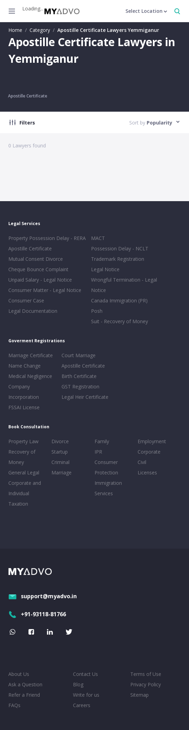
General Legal (23, 472)
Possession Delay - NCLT (119, 248)
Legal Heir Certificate (84, 397)
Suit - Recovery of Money (119, 321)
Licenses (147, 472)
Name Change (24, 365)
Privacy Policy (145, 684)
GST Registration (80, 386)
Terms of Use (145, 674)
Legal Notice (105, 269)
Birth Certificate (79, 376)
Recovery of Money (21, 456)
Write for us (86, 695)
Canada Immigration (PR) (119, 300)
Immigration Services (108, 488)
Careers (81, 705)
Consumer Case (26, 300)
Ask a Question (25, 684)
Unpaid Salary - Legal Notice (40, 279)
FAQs (14, 705)
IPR (98, 451)
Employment (152, 441)
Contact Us (85, 674)
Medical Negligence (30, 376)
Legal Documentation (32, 311)
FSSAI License (24, 407)
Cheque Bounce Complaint (38, 269)
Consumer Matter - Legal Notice (44, 290)
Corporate (149, 451)
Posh (96, 311)
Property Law (23, 441)
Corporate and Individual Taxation (24, 493)
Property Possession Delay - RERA (47, 238)
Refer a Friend (24, 695)
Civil (142, 462)
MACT (98, 238)
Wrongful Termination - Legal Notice (124, 284)
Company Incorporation (23, 391)
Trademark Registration (117, 259)
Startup (59, 451)
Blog (78, 684)
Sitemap (139, 695)
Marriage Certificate (30, 355)
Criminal (60, 462)
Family (101, 441)
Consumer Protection (106, 467)
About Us (18, 674)
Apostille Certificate (27, 96)
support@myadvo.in (42, 596)
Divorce (60, 441)
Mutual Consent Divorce (35, 259)
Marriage (61, 472)
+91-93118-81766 (37, 614)
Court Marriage (78, 355)
